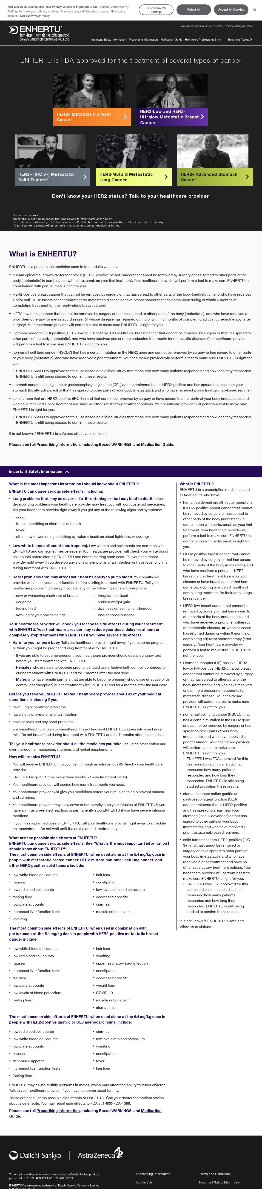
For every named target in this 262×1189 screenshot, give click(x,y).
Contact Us (144, 1182)
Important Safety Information (108, 39)
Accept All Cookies (231, 9)
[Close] (255, 10)
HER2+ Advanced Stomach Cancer (216, 177)
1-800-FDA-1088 (116, 1103)
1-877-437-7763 (61, 1178)
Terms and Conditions (215, 1174)
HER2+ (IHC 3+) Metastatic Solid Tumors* (53, 177)
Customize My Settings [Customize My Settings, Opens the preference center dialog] (156, 10)
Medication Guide (171, 39)
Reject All (193, 9)
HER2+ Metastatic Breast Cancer (93, 117)
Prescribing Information (143, 39)
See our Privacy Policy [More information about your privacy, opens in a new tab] (35, 16)
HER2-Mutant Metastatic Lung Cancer (134, 177)
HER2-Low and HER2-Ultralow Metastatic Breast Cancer (172, 117)
